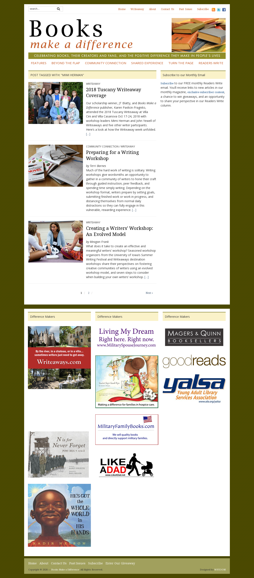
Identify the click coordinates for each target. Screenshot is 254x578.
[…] (88, 134)
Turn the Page (181, 63)
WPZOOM (220, 569)
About (152, 9)
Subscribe (203, 9)
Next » (149, 293)
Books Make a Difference (65, 569)
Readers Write (211, 63)
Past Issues (185, 9)
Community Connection (105, 63)
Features (38, 63)
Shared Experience (147, 63)
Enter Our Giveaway (120, 563)
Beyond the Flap (65, 63)
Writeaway (137, 9)
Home (122, 9)
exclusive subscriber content (205, 92)
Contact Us (167, 9)
